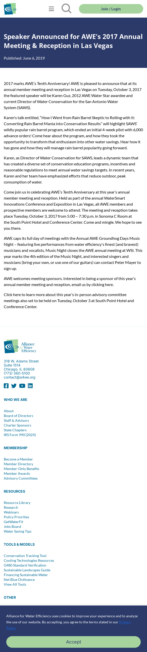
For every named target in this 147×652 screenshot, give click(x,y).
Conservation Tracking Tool (25, 556)
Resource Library (17, 503)
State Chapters (15, 430)
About (9, 411)
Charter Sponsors (17, 425)
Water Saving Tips (17, 531)
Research (11, 507)
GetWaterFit (13, 522)
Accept (73, 641)
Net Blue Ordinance (19, 580)
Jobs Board (12, 527)
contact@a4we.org (19, 377)
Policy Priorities (16, 517)
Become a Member (18, 459)
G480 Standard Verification (25, 565)
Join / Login (111, 9)
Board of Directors (18, 416)
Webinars (11, 512)
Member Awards (17, 474)
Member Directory (18, 464)
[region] (73, 629)
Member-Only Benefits (21, 469)
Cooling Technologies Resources (29, 560)
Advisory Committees (21, 478)
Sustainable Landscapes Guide (27, 570)
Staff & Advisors (16, 420)
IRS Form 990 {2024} (20, 435)
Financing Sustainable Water (26, 575)
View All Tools (15, 584)
